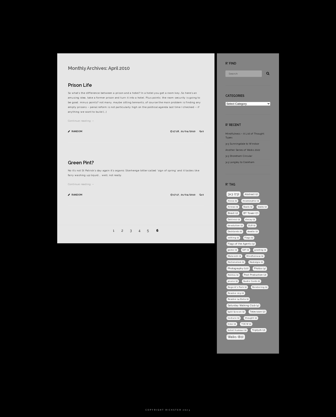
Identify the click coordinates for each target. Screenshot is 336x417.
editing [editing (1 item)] (233, 237)
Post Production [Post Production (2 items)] (255, 275)
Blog (302, 7)
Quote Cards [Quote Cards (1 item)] (251, 281)
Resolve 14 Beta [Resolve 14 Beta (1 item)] (238, 299)
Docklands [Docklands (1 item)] (235, 231)
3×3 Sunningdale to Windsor (242, 143)
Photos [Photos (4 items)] (260, 268)
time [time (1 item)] (232, 324)
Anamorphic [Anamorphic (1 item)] (251, 201)
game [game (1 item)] (232, 250)
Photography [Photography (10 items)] (238, 268)
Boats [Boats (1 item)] (247, 207)
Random (77, 131)
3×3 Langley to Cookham (240, 162)
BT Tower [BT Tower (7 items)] (250, 213)
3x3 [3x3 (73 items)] (233, 194)
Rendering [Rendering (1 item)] (259, 287)
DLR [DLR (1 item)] (251, 225)
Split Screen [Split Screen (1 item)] (236, 312)
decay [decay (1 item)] (250, 219)
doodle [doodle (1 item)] (253, 231)
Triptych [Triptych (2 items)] (258, 330)
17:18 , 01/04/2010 (184, 131)
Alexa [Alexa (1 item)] (232, 201)
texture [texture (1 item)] (234, 318)
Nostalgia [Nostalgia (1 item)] (256, 262)
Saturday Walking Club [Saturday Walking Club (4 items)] (243, 305)
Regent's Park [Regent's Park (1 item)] (237, 287)
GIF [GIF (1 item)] (245, 250)
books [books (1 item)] (262, 207)
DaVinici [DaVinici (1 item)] (234, 219)
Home (242, 7)
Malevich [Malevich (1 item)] (234, 256)
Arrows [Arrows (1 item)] (233, 207)
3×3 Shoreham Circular (238, 156)
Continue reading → (81, 120)
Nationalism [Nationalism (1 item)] (236, 262)
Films (258, 7)
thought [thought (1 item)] (251, 318)
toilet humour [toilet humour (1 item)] (237, 330)
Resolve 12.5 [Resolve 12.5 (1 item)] (236, 293)
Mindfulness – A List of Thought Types (244, 135)
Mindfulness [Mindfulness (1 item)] (254, 256)
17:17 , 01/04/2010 (184, 194)
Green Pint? (81, 162)
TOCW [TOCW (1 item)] (246, 324)
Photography (281, 7)
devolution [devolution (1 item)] (235, 225)
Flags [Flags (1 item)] (248, 237)
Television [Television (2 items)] (257, 311)
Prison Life (80, 85)
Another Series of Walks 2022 (242, 150)
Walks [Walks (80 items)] (236, 337)
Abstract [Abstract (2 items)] (251, 194)
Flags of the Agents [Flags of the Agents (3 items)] (241, 243)
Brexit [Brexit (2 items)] (233, 213)
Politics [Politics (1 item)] (233, 275)
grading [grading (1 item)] (260, 250)
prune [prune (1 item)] (233, 281)
